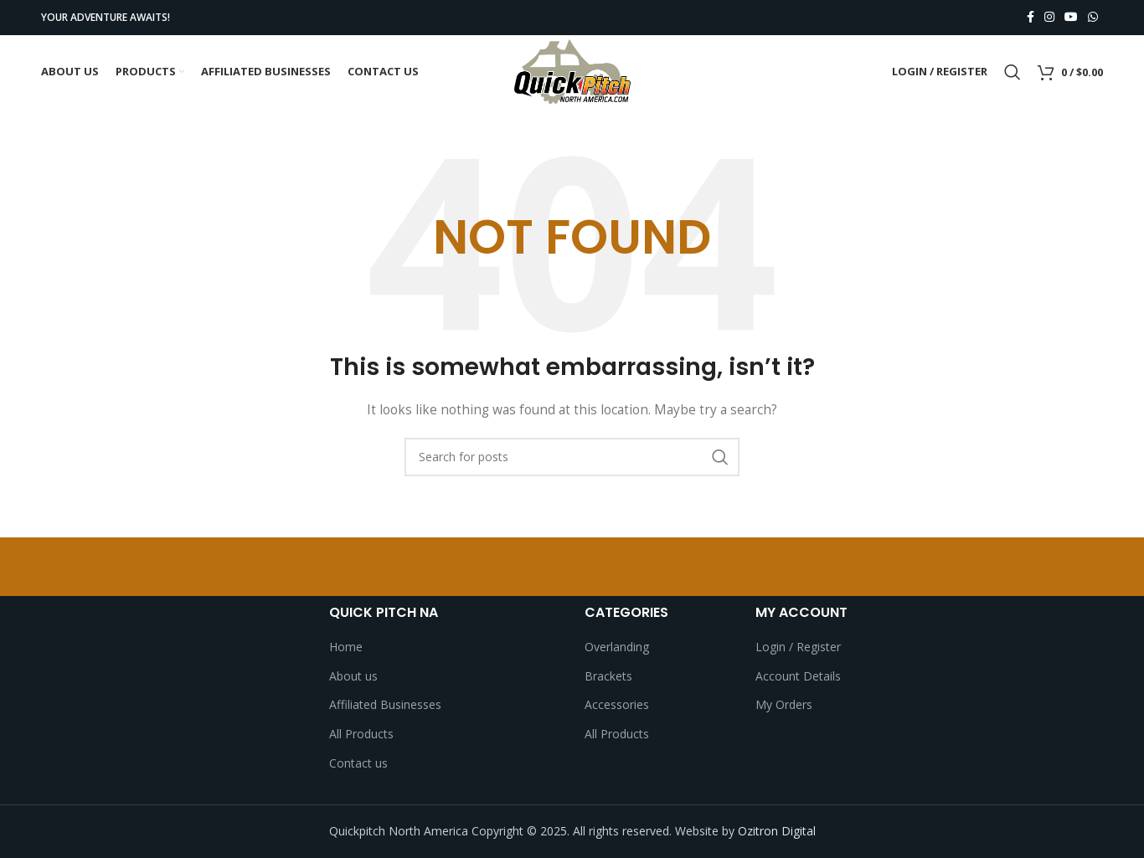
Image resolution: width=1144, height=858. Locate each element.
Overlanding (617, 647)
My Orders (783, 705)
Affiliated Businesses (385, 705)
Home (346, 647)
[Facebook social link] (1030, 18)
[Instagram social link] (1049, 18)
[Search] (1012, 73)
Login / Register (798, 647)
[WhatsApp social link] (1093, 18)
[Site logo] (572, 72)
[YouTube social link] (1071, 18)
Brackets (608, 676)
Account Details (798, 676)
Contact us (358, 763)
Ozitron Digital (777, 832)
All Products (361, 734)
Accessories (617, 705)
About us (353, 676)
